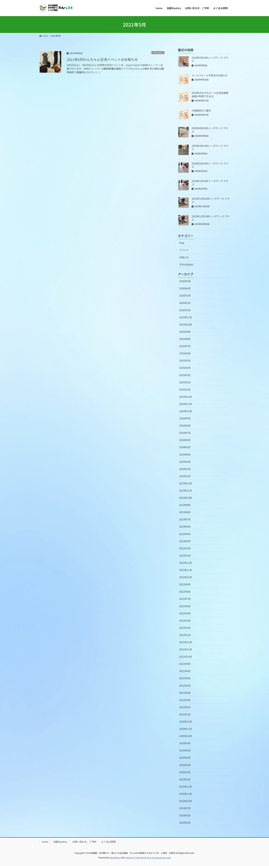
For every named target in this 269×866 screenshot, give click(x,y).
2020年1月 (185, 779)
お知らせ (184, 257)
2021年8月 (185, 671)
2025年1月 (185, 389)
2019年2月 (185, 822)
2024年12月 (185, 396)
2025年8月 (185, 339)
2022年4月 (185, 613)
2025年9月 (185, 331)
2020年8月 (185, 750)
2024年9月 (185, 418)
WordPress (115, 857)
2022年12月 (185, 562)
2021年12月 (185, 642)
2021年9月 (185, 663)
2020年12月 (185, 721)
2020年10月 (185, 736)
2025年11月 (185, 317)
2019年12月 (185, 786)
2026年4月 (185, 288)
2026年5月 (185, 281)
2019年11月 (185, 794)
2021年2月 (185, 707)
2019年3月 (185, 815)
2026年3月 (185, 295)
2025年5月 (185, 360)
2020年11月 (185, 728)
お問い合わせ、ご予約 (84, 841)
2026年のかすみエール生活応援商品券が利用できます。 (210, 94)
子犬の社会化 (186, 264)
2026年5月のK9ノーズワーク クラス (210, 59)
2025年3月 (185, 375)
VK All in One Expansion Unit (157, 857)
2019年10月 (185, 801)
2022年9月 (185, 584)
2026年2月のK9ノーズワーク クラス (210, 165)
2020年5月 (185, 757)
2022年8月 (185, 591)
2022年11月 (185, 570)
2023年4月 (185, 534)
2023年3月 (185, 541)
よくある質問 (108, 841)
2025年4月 (185, 367)
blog (181, 242)
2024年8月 (185, 425)
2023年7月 (185, 519)
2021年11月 (185, 649)
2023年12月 (185, 483)
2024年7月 (185, 432)
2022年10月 (185, 577)
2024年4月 (185, 454)
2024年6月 (185, 440)
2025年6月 (185, 353)
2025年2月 (185, 382)
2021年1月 (185, 714)
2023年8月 (185, 512)
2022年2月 (185, 627)
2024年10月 (185, 411)
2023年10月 (185, 497)
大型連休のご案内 (201, 110)
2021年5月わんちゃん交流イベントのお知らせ (102, 59)
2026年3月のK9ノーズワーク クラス (210, 147)
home (45, 841)
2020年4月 (185, 765)
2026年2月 (185, 303)
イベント (158, 52)
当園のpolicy (60, 841)
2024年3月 (185, 461)
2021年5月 (185, 685)
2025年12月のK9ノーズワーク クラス (210, 200)
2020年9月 (185, 743)
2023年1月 (185, 555)
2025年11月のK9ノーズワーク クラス (210, 218)
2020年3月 (185, 772)
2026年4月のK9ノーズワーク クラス (210, 129)
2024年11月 (185, 404)
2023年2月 (185, 548)
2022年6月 (185, 606)
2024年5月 (185, 447)
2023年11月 (185, 490)
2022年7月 (185, 598)
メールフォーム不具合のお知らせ (209, 75)
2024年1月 (185, 476)
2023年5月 (185, 526)
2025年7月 (185, 346)
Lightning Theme (133, 857)
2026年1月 (185, 310)
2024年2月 (185, 469)
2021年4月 (185, 692)
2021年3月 (185, 700)
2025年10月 (185, 324)
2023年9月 (185, 505)
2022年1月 (185, 635)
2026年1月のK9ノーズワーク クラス (210, 182)
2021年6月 (185, 678)
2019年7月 (185, 808)
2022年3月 (185, 620)
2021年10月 (185, 656)
